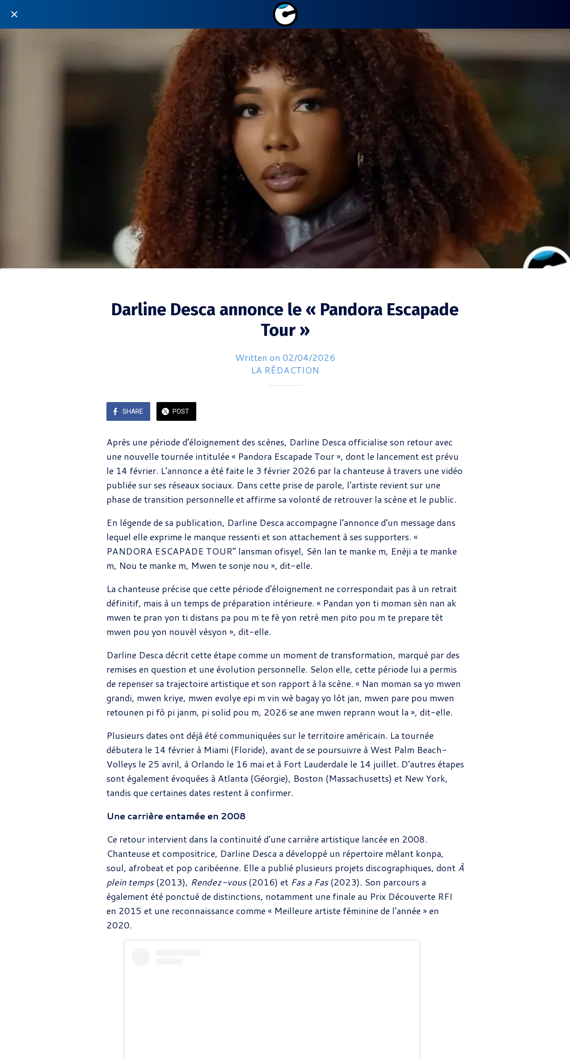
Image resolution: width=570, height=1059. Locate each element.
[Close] (14, 14)
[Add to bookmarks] (453, 412)
